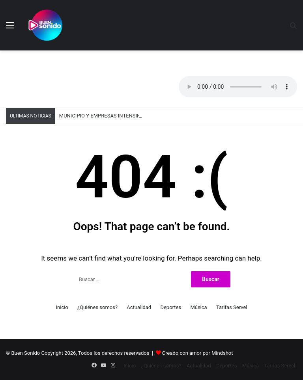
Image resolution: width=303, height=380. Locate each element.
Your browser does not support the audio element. (238, 86)
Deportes (170, 307)
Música (198, 307)
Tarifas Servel (231, 307)
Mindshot (222, 353)
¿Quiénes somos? (97, 307)
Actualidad (139, 307)
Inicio (62, 307)
